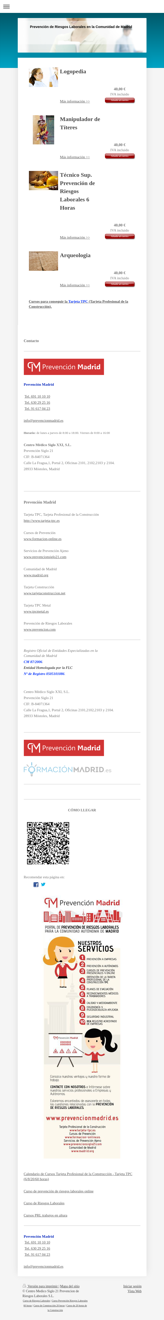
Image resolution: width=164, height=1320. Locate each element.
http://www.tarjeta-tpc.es (42, 521)
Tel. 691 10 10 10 (37, 396)
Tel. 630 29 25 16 (37, 402)
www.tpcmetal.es (36, 611)
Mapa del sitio (69, 1286)
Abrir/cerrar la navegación (82, 6)
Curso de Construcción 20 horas (49, 1305)
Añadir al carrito (120, 100)
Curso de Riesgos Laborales (44, 1203)
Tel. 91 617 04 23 (37, 409)
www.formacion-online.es (43, 539)
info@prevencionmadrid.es (43, 420)
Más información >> (75, 101)
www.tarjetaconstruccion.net (44, 593)
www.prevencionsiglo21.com (45, 557)
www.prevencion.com (40, 629)
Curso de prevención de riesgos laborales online (59, 1191)
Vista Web (134, 1291)
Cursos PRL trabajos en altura (45, 1215)
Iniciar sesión (132, 1286)
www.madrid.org (36, 575)
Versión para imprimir (41, 1286)
